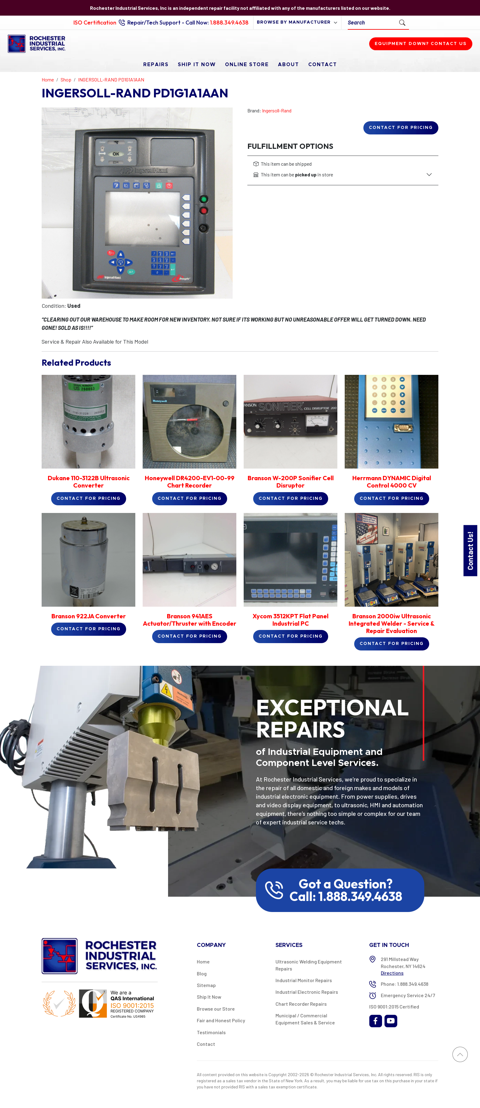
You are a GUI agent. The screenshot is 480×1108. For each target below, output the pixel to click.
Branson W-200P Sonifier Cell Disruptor (291, 481)
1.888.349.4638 (229, 22)
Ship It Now (197, 64)
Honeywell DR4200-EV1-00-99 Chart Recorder (189, 481)
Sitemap (206, 985)
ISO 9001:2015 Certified (394, 1006)
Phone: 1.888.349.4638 (404, 984)
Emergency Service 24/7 (408, 995)
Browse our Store (216, 1009)
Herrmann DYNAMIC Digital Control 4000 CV (391, 481)
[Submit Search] (402, 22)
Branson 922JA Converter (88, 616)
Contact (322, 64)
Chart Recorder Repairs (301, 1004)
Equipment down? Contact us (421, 44)
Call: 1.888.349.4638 (346, 896)
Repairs (156, 64)
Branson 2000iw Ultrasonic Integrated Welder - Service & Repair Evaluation (392, 623)
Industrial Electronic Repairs (307, 992)
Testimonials (211, 1032)
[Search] (372, 22)
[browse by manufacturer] (297, 22)
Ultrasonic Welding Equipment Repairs (309, 965)
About (288, 64)
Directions (392, 973)
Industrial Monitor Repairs (304, 980)
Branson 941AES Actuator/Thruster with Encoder (189, 619)
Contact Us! (470, 550)
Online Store (247, 64)
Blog (202, 973)
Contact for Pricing (401, 128)
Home (203, 961)
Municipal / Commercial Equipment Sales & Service (305, 1018)
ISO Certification (94, 22)
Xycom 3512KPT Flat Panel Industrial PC (290, 619)
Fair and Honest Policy (221, 1020)
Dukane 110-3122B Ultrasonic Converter (88, 481)
